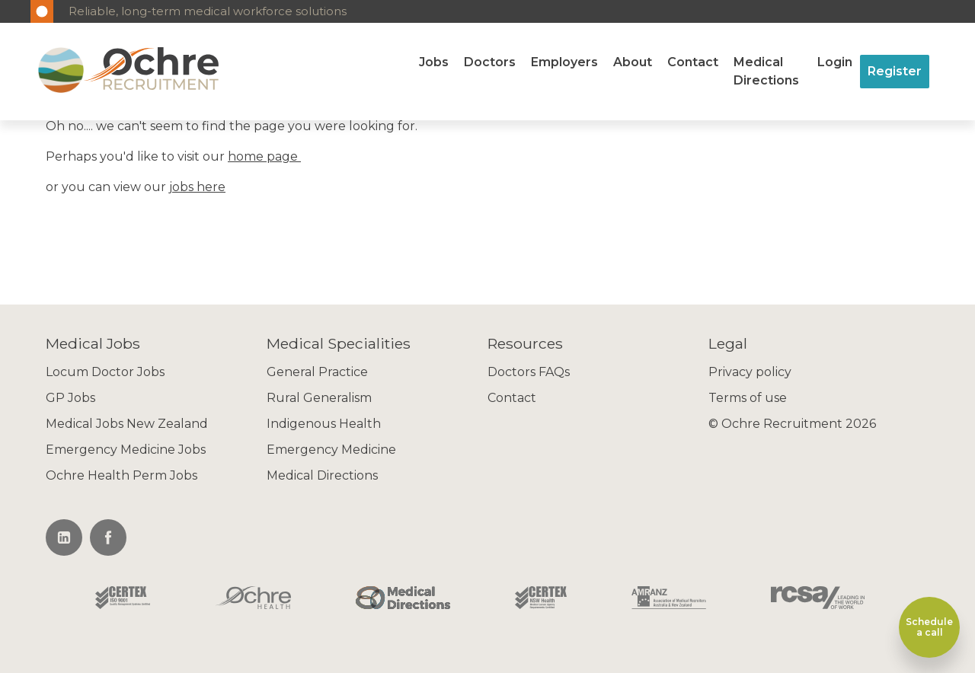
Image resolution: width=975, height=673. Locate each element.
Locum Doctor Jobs (105, 372)
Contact (692, 62)
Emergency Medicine (331, 449)
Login (834, 62)
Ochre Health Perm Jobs (121, 475)
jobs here (197, 187)
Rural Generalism (319, 398)
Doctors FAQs (529, 372)
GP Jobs (70, 398)
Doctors (490, 62)
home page (264, 156)
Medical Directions (766, 71)
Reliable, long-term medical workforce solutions (208, 11)
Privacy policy (749, 372)
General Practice (317, 372)
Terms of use (747, 398)
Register (895, 71)
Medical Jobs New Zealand (127, 423)
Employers (564, 62)
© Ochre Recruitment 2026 (792, 423)
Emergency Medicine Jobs (126, 449)
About (632, 62)
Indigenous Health (324, 423)
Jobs (434, 62)
